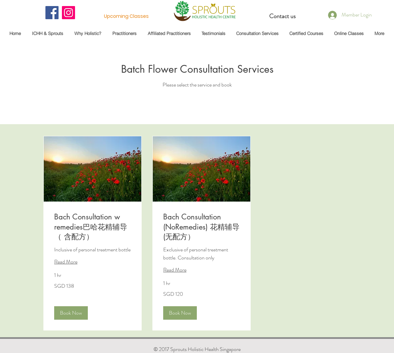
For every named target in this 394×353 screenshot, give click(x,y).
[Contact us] (282, 16)
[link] (92, 227)
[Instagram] (68, 12)
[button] (71, 313)
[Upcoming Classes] (126, 16)
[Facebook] (52, 12)
